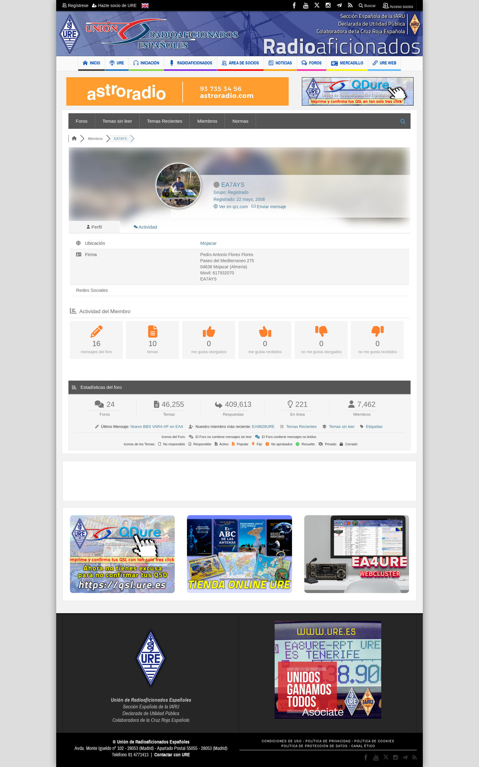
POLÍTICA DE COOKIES (374, 741)
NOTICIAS (280, 63)
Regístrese (77, 5)
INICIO (91, 63)
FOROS (311, 63)
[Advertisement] (239, 481)
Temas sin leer (117, 121)
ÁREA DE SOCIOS (240, 63)
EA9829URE (263, 426)
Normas (240, 121)
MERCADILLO (347, 63)
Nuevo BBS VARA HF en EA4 (156, 426)
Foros (81, 121)
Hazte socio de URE (114, 5)
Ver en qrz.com (231, 206)
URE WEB (384, 63)
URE (117, 63)
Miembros (207, 121)
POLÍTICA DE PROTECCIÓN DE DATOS (314, 746)
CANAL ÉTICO (363, 746)
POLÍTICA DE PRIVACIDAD (328, 741)
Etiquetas (374, 426)
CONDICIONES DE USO (282, 741)
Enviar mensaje (268, 206)
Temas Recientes (164, 121)
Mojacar (208, 243)
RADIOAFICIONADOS (190, 63)
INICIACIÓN (146, 63)
